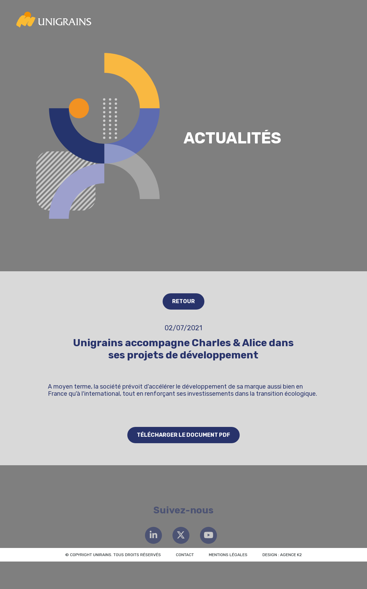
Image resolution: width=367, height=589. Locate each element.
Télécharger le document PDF (183, 435)
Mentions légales (228, 554)
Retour (183, 301)
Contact (185, 554)
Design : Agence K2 (282, 554)
